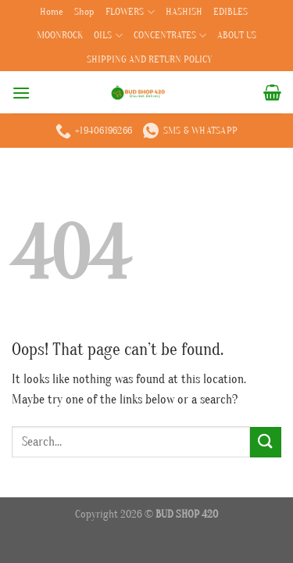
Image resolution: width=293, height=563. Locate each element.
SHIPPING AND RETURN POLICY (149, 59)
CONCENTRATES (170, 35)
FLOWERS (129, 12)
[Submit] (265, 442)
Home (51, 11)
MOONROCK (60, 35)
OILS (108, 35)
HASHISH (184, 11)
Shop (84, 11)
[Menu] (21, 93)
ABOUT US (236, 35)
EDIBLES (230, 11)
